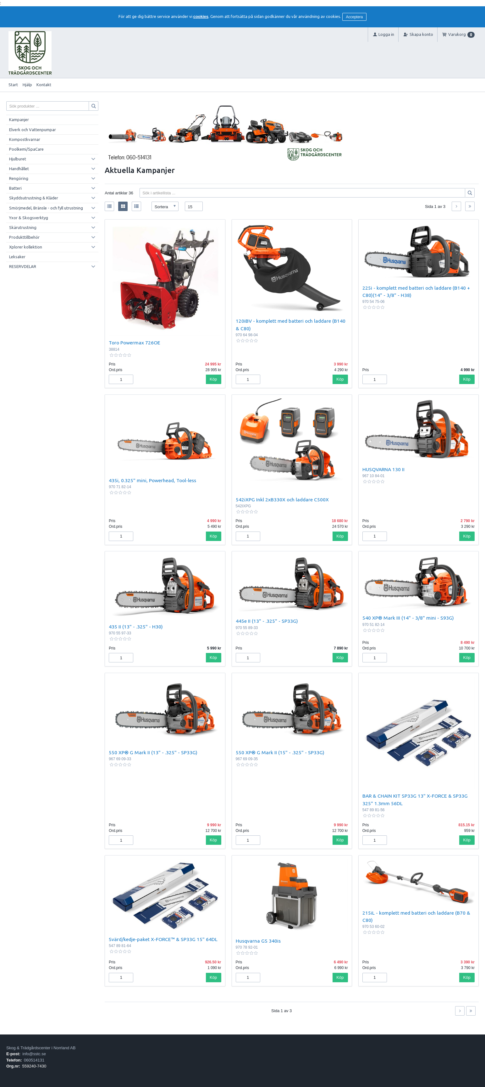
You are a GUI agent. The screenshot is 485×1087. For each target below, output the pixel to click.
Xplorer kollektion (25, 247)
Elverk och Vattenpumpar (32, 129)
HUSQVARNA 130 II (383, 469)
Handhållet (19, 168)
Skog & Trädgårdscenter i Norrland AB (40, 1047)
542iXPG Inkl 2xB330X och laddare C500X (282, 499)
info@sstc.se (34, 1053)
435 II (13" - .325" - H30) (136, 626)
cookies (200, 16)
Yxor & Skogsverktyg (28, 217)
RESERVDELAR (22, 266)
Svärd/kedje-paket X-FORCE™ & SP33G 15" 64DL (163, 939)
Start (13, 84)
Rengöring (18, 178)
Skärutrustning (22, 227)
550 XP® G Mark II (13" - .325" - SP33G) (153, 752)
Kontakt (43, 84)
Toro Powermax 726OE (134, 342)
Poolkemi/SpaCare (26, 149)
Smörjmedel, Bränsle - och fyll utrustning (46, 208)
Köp (213, 379)
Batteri (15, 188)
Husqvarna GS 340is (258, 941)
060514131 (34, 1060)
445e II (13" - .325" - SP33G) (267, 621)
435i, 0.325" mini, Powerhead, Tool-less (152, 480)
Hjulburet (17, 159)
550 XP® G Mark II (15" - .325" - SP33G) (280, 752)
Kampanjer (19, 119)
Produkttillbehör (24, 237)
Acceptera (354, 17)
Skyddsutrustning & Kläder (33, 198)
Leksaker (17, 256)
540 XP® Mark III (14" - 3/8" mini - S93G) (408, 618)
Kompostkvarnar (24, 139)
